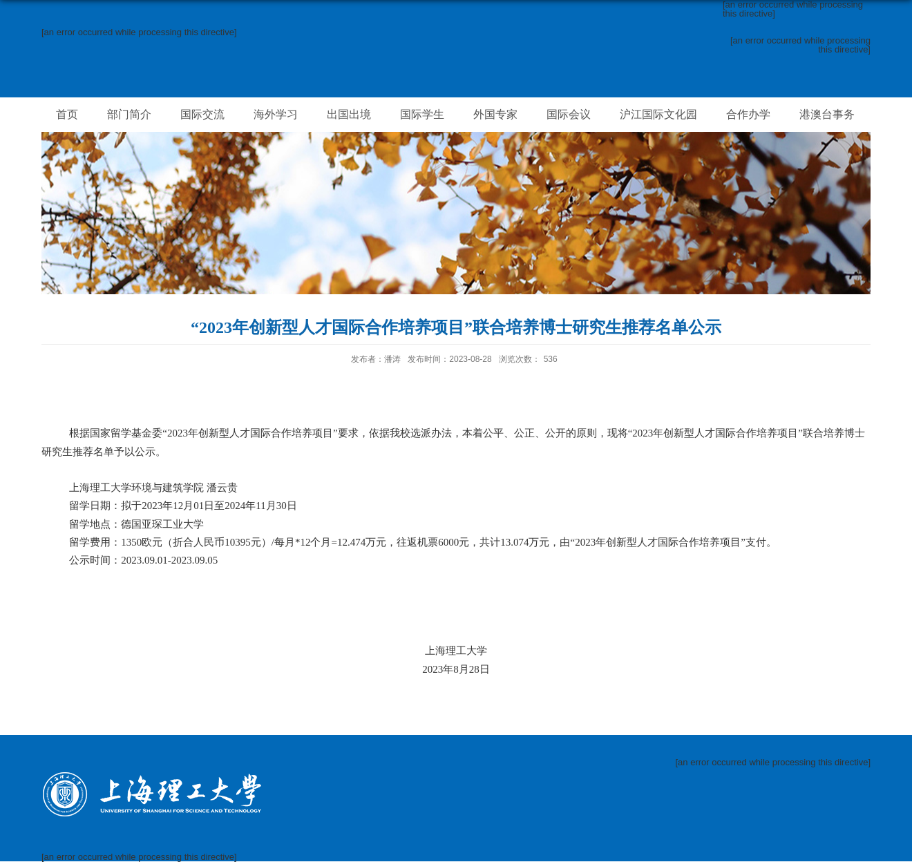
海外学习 (276, 114)
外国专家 (495, 114)
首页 (67, 114)
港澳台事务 (827, 114)
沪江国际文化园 (658, 114)
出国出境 (349, 114)
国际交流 (202, 114)
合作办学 (748, 114)
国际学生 (422, 114)
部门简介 (129, 114)
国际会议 (569, 114)
